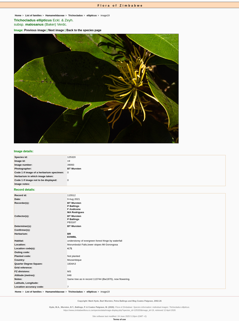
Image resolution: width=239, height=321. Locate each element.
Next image (56, 30)
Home (18, 15)
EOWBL (72, 237)
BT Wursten (74, 168)
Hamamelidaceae (54, 15)
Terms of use (119, 319)
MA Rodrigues (75, 212)
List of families (33, 15)
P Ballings (73, 206)
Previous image (35, 30)
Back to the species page (83, 30)
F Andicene (74, 209)
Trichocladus (75, 15)
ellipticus (92, 15)
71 (70, 248)
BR (69, 233)
